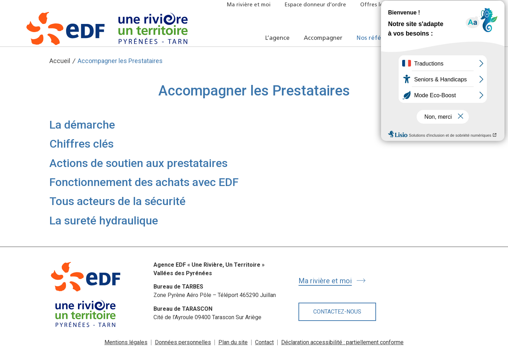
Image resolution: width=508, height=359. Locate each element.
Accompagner (323, 38)
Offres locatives (380, 5)
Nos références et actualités (397, 38)
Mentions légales (125, 342)
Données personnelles (183, 342)
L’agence (277, 38)
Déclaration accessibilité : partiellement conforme (342, 342)
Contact (264, 342)
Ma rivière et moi (249, 5)
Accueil (59, 60)
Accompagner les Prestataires (120, 60)
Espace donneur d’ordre (315, 5)
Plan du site (233, 342)
